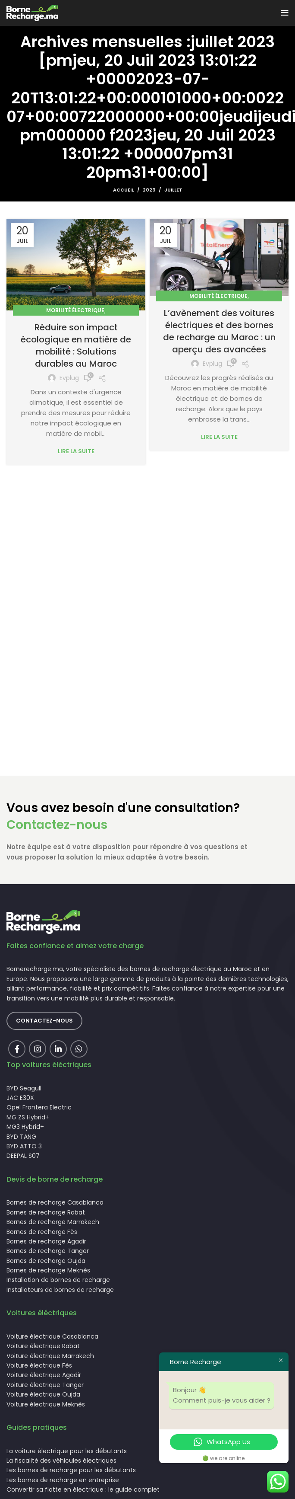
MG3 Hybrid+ (25, 1126)
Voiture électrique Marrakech (50, 1356)
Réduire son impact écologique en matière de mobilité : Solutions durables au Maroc (76, 345)
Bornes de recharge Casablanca (55, 1202)
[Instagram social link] (37, 1049)
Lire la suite (76, 451)
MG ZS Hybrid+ (27, 1117)
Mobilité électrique (75, 310)
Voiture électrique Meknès (45, 1404)
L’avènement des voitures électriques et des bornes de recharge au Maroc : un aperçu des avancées (219, 331)
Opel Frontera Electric (39, 1107)
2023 (149, 189)
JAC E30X (20, 1097)
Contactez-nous (56, 824)
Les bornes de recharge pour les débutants (71, 1470)
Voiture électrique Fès (39, 1365)
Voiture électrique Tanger (45, 1385)
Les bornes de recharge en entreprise (62, 1480)
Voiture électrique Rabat (43, 1346)
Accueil (123, 189)
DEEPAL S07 (23, 1155)
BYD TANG (21, 1136)
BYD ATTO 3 (24, 1146)
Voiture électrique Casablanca (52, 1336)
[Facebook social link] (16, 1049)
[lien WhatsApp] (79, 1049)
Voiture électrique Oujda (43, 1394)
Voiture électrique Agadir (43, 1375)
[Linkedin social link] (58, 1049)
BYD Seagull (23, 1088)
